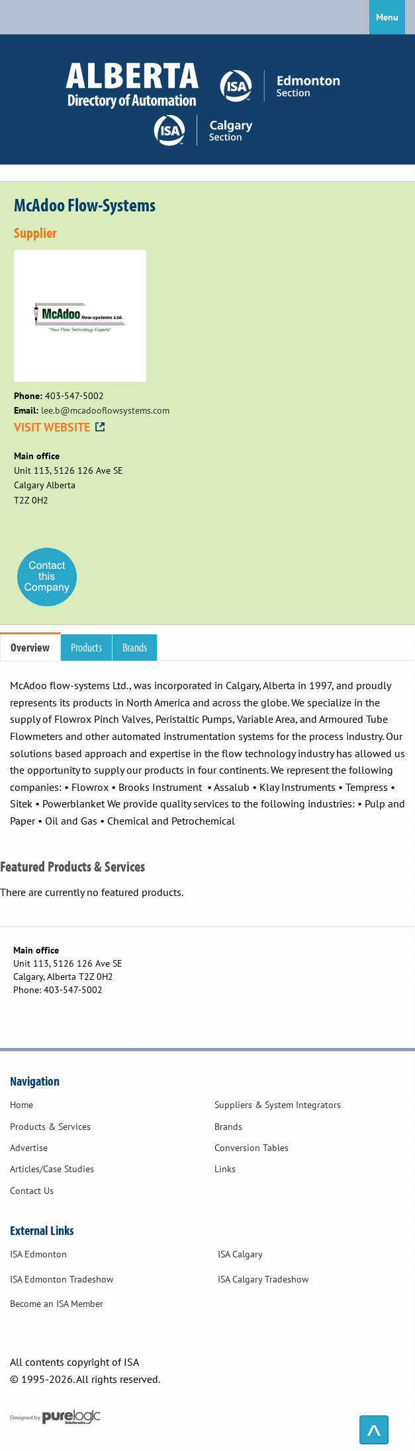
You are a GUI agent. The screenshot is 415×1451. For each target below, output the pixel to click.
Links (225, 1169)
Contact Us (32, 1191)
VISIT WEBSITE (60, 427)
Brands (228, 1127)
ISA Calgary (240, 1254)
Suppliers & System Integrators (277, 1105)
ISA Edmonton (38, 1254)
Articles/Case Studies (52, 1169)
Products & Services (50, 1127)
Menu (387, 17)
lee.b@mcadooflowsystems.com (105, 410)
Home (21, 1105)
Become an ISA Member (56, 1304)
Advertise (29, 1148)
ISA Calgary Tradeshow (263, 1279)
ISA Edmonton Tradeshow (61, 1279)
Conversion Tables (251, 1148)
